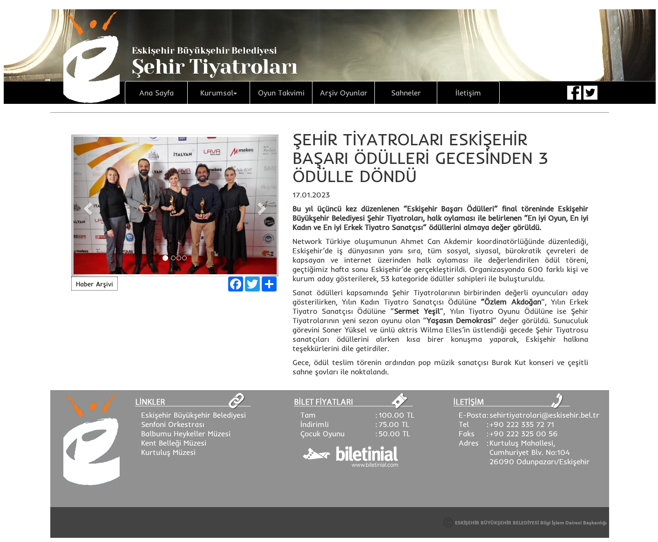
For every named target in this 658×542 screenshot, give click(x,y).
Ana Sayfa (156, 92)
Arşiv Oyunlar (343, 92)
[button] (86, 206)
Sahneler (406, 92)
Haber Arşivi (94, 284)
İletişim (468, 92)
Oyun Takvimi (281, 92)
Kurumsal (218, 92)
